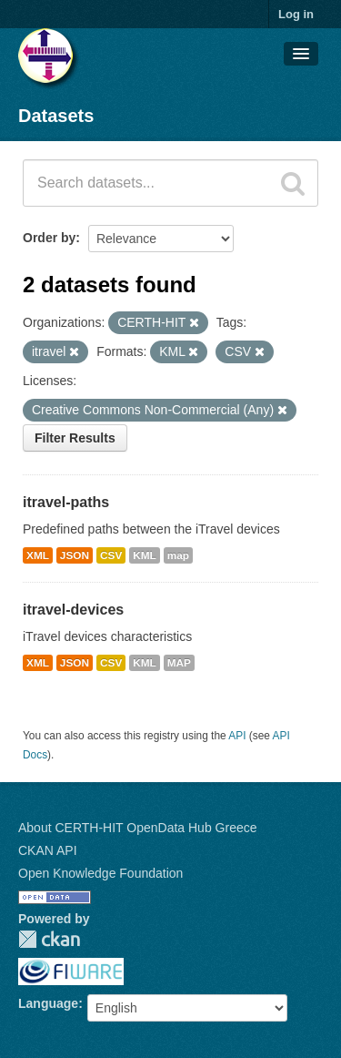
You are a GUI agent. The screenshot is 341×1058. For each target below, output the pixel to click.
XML (37, 555)
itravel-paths (66, 502)
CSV (111, 555)
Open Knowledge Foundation (100, 873)
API (237, 735)
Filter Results (75, 438)
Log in (296, 14)
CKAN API (47, 850)
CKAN (49, 939)
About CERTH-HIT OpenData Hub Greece (137, 827)
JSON (74, 555)
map (178, 555)
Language (48, 1003)
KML (144, 555)
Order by (49, 237)
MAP (179, 662)
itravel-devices (73, 609)
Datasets (56, 116)
